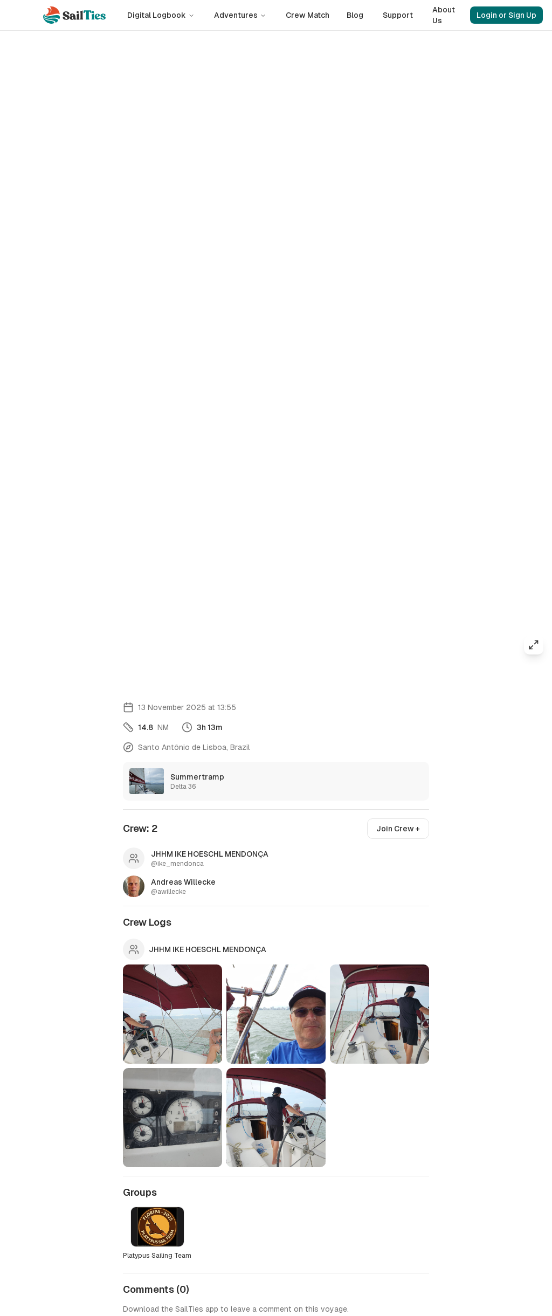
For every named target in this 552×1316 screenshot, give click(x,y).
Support (398, 15)
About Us (443, 15)
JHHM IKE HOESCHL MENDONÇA (207, 949)
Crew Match (307, 15)
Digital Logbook (161, 15)
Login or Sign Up (506, 15)
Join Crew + (398, 828)
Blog (355, 15)
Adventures (240, 15)
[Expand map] (533, 644)
